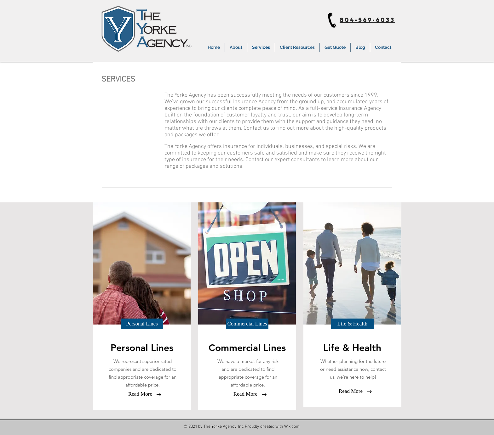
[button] (142, 324)
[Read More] (140, 394)
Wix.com (292, 426)
